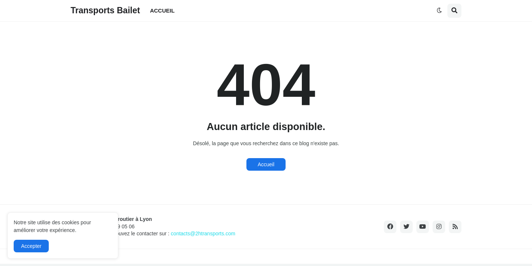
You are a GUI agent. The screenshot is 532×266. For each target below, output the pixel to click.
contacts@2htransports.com (203, 233)
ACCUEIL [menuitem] (162, 10)
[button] (439, 11)
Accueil (266, 164)
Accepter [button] (31, 246)
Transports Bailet (105, 10)
